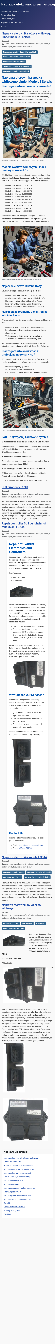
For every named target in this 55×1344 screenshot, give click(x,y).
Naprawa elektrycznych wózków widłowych (21, 1158)
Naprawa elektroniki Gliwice (12, 23)
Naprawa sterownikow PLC (14, 1181)
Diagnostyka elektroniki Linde (14, 61)
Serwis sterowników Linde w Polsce (16, 57)
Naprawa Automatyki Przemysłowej (15, 11)
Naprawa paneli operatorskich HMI (17, 1195)
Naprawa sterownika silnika (14, 1207)
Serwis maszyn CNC (9, 19)
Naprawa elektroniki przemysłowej (17, 1173)
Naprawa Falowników (12, 1162)
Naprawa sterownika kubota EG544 (24, 857)
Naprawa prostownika (12, 1192)
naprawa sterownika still (12, 877)
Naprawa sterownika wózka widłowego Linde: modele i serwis (26, 35)
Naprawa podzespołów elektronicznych (19, 1188)
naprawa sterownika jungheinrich (37, 877)
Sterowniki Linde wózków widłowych (17, 66)
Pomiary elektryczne (12, 1211)
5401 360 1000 (27, 923)
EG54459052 (40, 923)
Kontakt (4, 26)
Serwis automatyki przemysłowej (17, 1177)
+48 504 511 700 (25, 848)
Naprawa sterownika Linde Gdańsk (16, 71)
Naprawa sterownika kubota (13, 872)
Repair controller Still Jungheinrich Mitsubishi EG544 (24, 525)
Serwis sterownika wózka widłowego (18, 1165)
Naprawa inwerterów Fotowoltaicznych (19, 1169)
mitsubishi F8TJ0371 (11, 923)
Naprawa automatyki (12, 1184)
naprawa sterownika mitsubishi (39, 872)
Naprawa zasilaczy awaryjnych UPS (18, 1199)
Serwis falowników (8, 15)
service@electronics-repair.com (30, 845)
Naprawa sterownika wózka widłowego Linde (20, 52)
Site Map (7, 1214)
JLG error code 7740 (15, 487)
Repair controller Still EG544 (13, 928)
